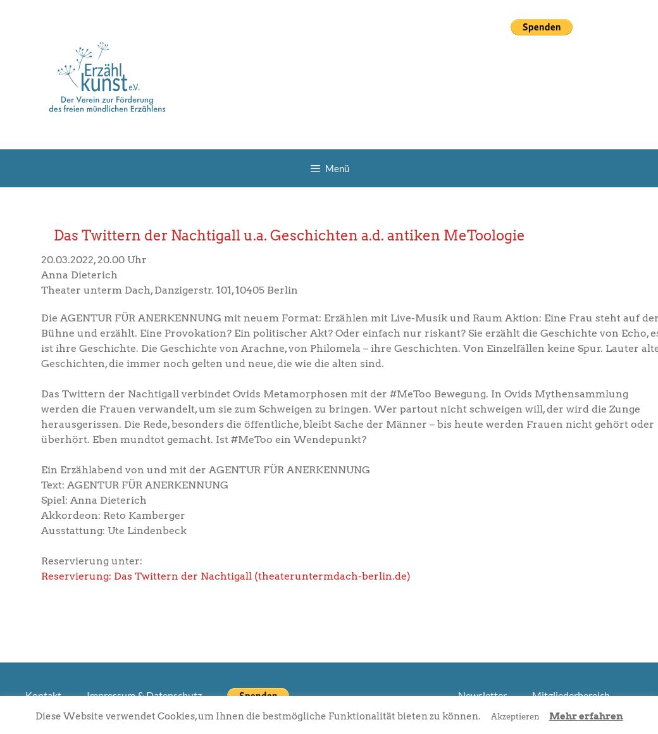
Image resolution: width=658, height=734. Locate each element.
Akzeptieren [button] (515, 716)
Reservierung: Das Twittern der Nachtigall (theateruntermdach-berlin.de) (226, 576)
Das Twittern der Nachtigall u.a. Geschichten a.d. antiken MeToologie (289, 235)
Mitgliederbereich (571, 695)
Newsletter (482, 695)
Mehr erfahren (586, 716)
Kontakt (43, 695)
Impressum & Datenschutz (144, 695)
